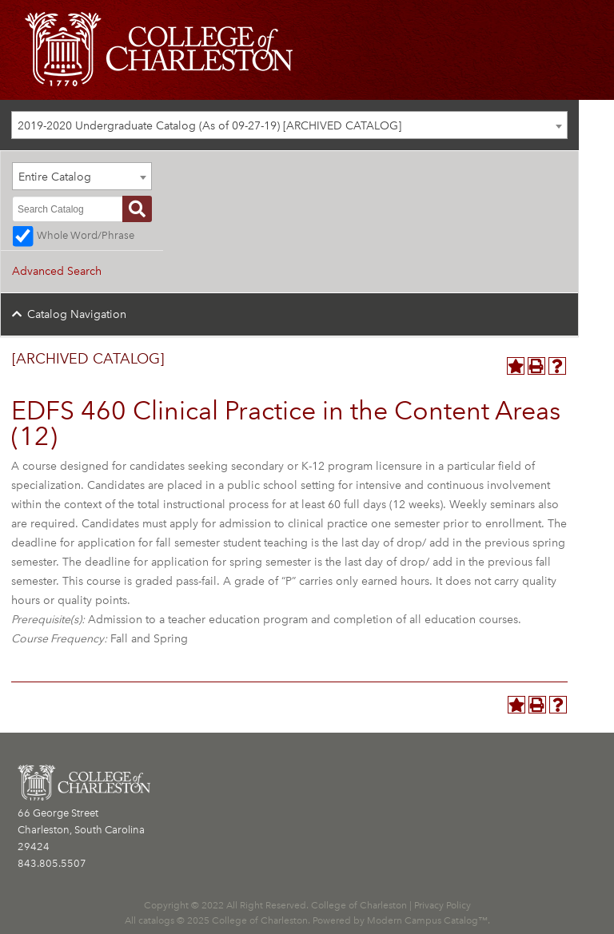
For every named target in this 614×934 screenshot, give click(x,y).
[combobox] (289, 125)
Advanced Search (57, 271)
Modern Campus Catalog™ (427, 920)
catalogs (156, 920)
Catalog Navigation (76, 314)
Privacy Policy (442, 905)
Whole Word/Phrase (85, 235)
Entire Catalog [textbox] (54, 177)
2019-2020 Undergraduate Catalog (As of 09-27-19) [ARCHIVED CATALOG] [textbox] (209, 126)
